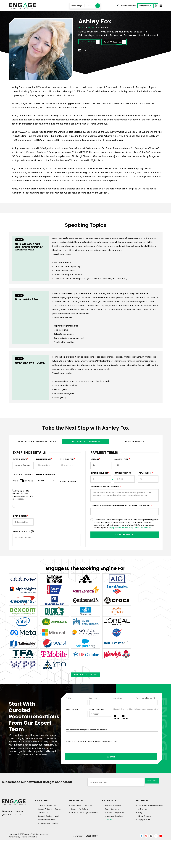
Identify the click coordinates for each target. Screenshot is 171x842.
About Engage (144, 818)
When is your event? (73, 713)
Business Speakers (113, 807)
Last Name (93, 702)
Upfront (95, 460)
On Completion (121, 460)
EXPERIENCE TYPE (20, 460)
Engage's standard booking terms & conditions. (130, 529)
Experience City (20, 517)
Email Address (118, 702)
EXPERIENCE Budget (99, 474)
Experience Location (22, 476)
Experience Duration (45, 476)
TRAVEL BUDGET (122, 474)
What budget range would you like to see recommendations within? (135, 714)
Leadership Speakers (114, 818)
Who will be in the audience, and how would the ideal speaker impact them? (91, 745)
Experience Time (67, 460)
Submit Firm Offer (124, 536)
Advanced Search (127, 5)
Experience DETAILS (22, 533)
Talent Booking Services (81, 807)
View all (108, 821)
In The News (143, 811)
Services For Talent (79, 811)
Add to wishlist (92, 42)
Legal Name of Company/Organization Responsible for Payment (120, 507)
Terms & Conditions (30, 839)
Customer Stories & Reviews (150, 807)
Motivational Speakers (114, 814)
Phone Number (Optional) (145, 702)
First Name (70, 702)
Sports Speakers (112, 811)
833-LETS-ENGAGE (12, 816)
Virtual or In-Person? (96, 713)
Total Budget (145, 474)
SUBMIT (84, 758)
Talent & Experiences (47, 807)
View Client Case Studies (85, 677)
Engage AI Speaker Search (49, 811)
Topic (19, 240)
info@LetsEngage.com (14, 813)
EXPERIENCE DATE (43, 460)
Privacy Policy (14, 839)
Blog (140, 814)
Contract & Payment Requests (105, 488)
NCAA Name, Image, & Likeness (84, 814)
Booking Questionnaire (48, 825)
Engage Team (144, 821)
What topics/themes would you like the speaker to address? (86, 733)
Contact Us (43, 814)
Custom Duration (68, 483)
